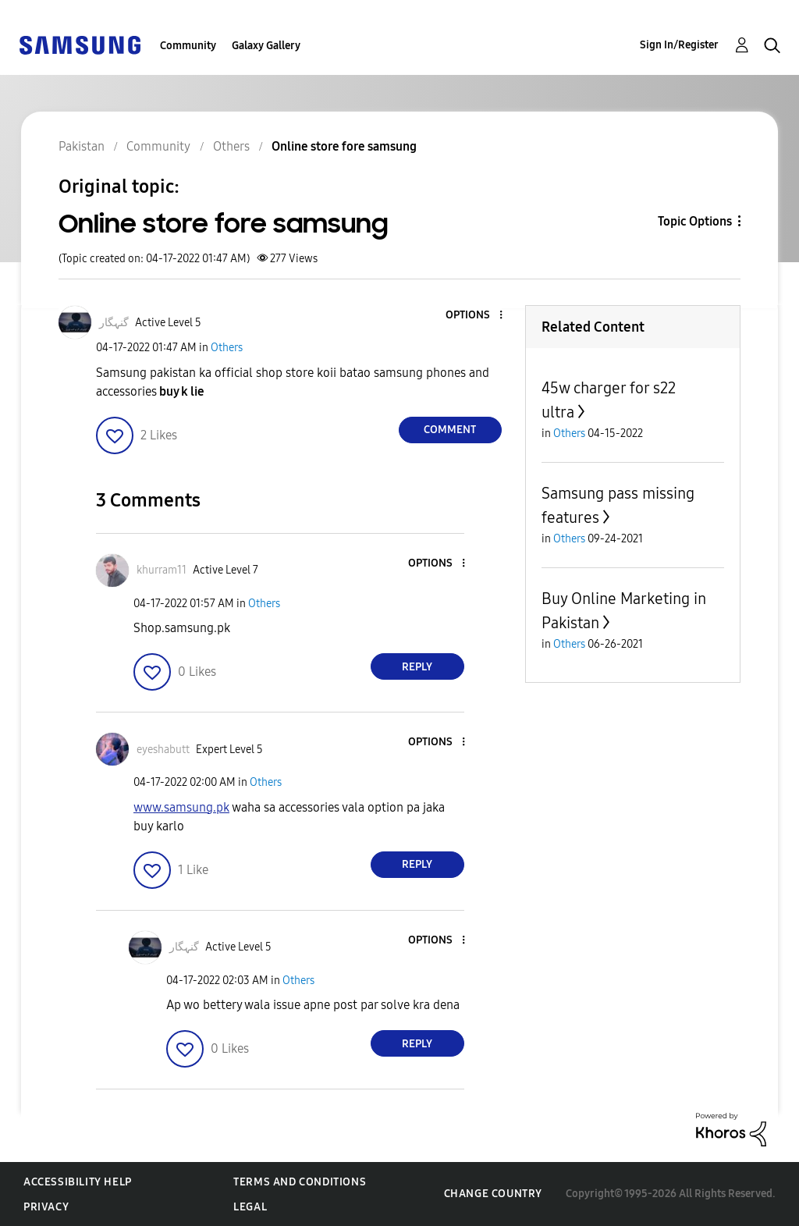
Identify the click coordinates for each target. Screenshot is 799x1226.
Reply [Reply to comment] (417, 666)
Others (227, 347)
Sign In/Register (679, 45)
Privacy (46, 1207)
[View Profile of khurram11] (161, 570)
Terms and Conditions (299, 1182)
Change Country (493, 1193)
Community (188, 45)
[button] (474, 315)
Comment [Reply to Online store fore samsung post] (450, 429)
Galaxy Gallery (266, 45)
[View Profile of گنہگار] (114, 322)
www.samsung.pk (181, 807)
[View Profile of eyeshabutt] (163, 749)
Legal (250, 1207)
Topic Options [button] (695, 221)
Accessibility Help (77, 1182)
